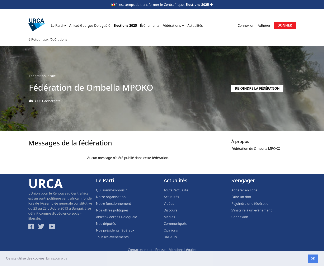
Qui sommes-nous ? (111, 190)
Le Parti (58, 25)
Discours (170, 210)
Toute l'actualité (176, 190)
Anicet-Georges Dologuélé (89, 25)
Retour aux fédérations (47, 39)
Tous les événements (112, 237)
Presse (160, 249)
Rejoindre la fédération (257, 88)
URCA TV (170, 237)
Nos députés (106, 223)
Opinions (171, 230)
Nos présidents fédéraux (115, 230)
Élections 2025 (125, 25)
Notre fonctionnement (113, 203)
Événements (149, 25)
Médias (169, 217)
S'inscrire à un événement (251, 210)
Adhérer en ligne (244, 190)
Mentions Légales (182, 249)
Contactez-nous (140, 249)
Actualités (195, 25)
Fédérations (173, 25)
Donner (285, 25)
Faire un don (241, 197)
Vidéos (169, 203)
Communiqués (175, 223)
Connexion (246, 25)
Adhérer (264, 25)
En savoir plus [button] (56, 258)
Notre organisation (111, 197)
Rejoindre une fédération (251, 203)
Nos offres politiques (112, 210)
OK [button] (313, 258)
